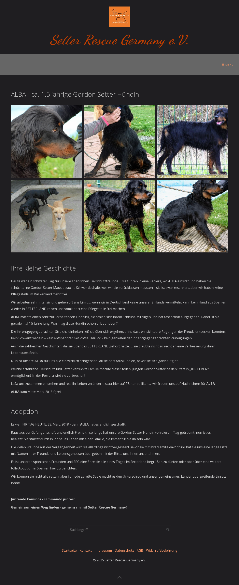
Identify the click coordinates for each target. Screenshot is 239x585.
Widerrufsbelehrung (161, 550)
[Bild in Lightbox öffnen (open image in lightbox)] (46, 141)
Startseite (69, 550)
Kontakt (86, 550)
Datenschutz (124, 550)
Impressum (103, 550)
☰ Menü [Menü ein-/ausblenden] (228, 64)
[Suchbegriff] (119, 529)
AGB (140, 550)
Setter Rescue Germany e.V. (119, 40)
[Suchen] (168, 529)
